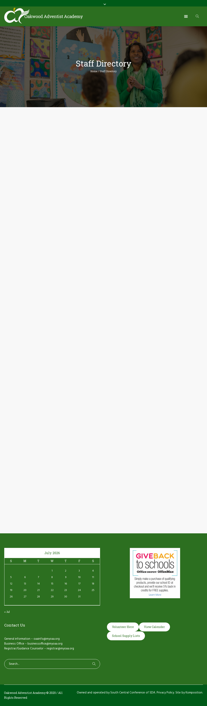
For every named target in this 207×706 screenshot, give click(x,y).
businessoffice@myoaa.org (44, 643)
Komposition (194, 692)
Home (93, 71)
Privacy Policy (165, 692)
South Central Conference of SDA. (133, 692)
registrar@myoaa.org (60, 648)
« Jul (7, 612)
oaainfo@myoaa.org (47, 638)
